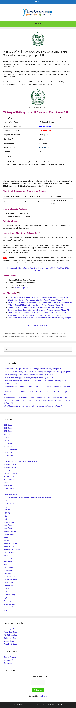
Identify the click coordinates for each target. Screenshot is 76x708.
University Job (9, 607)
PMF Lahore (8, 568)
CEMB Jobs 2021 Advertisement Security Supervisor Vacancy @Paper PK (35, 307)
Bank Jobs (8, 452)
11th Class (8, 428)
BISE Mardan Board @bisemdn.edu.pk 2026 (20, 461)
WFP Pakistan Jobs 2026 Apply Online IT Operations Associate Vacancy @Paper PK (35, 397)
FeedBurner (42, 696)
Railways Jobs (44, 147)
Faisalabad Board (10, 495)
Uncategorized (9, 604)
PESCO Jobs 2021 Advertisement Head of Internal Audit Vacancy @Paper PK (37, 313)
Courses (7, 471)
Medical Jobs (9, 546)
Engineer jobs (9, 477)
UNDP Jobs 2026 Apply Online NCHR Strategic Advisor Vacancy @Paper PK (32, 369)
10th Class (8, 425)
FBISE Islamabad (10, 635)
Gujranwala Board (10, 507)
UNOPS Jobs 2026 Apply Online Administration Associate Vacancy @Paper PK (33, 406)
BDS (5, 458)
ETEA (6, 483)
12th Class (8, 431)
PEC (5, 564)
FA (5, 492)
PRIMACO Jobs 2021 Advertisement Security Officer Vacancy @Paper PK (35, 305)
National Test (9, 552)
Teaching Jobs (9, 601)
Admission (8, 443)
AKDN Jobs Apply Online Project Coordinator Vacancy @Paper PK (29, 375)
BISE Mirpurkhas (10, 464)
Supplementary (9, 595)
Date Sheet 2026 (10, 473)
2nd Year (7, 437)
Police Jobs (8, 571)
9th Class (7, 440)
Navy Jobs (8, 555)
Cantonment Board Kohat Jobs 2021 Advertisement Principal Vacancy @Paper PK (38, 310)
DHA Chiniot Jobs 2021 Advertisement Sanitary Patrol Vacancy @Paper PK (36, 300)
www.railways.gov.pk (22, 288)
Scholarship (8, 586)
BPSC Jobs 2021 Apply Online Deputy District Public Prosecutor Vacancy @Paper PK (40, 302)
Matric (6, 537)
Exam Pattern (9, 489)
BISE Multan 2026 (11, 467)
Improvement (9, 522)
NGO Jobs (8, 558)
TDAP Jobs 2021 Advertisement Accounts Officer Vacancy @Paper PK (34, 315)
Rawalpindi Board (10, 580)
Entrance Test (9, 480)
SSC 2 (6, 592)
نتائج (5, 610)
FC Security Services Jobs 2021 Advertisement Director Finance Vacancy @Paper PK (37, 336)
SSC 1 (6, 589)
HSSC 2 (7, 513)
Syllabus (7, 598)
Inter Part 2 (8, 528)
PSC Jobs (7, 574)
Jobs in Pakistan (10, 531)
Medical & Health (10, 543)
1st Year (7, 434)
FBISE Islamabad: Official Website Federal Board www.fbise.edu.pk (29, 498)
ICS (5, 519)
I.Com (6, 516)
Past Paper (8, 561)
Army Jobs (8, 446)
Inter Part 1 (8, 525)
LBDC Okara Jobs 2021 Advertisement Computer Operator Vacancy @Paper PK (38, 297)
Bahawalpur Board (11, 449)
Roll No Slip (8, 583)
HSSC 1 (7, 510)
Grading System (10, 504)
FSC (5, 501)
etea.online (8, 486)
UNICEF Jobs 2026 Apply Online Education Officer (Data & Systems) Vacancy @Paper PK (38, 372)
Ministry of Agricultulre (12, 549)
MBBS (6, 540)
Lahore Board (9, 534)
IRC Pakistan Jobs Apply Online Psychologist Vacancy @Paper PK (29, 378)
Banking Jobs (9, 455)
